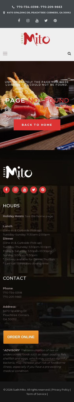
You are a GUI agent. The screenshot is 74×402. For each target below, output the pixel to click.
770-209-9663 (51, 7)
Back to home (37, 125)
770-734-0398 (27, 7)
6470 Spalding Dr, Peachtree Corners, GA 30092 (39, 12)
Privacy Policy (60, 389)
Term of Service (36, 394)
